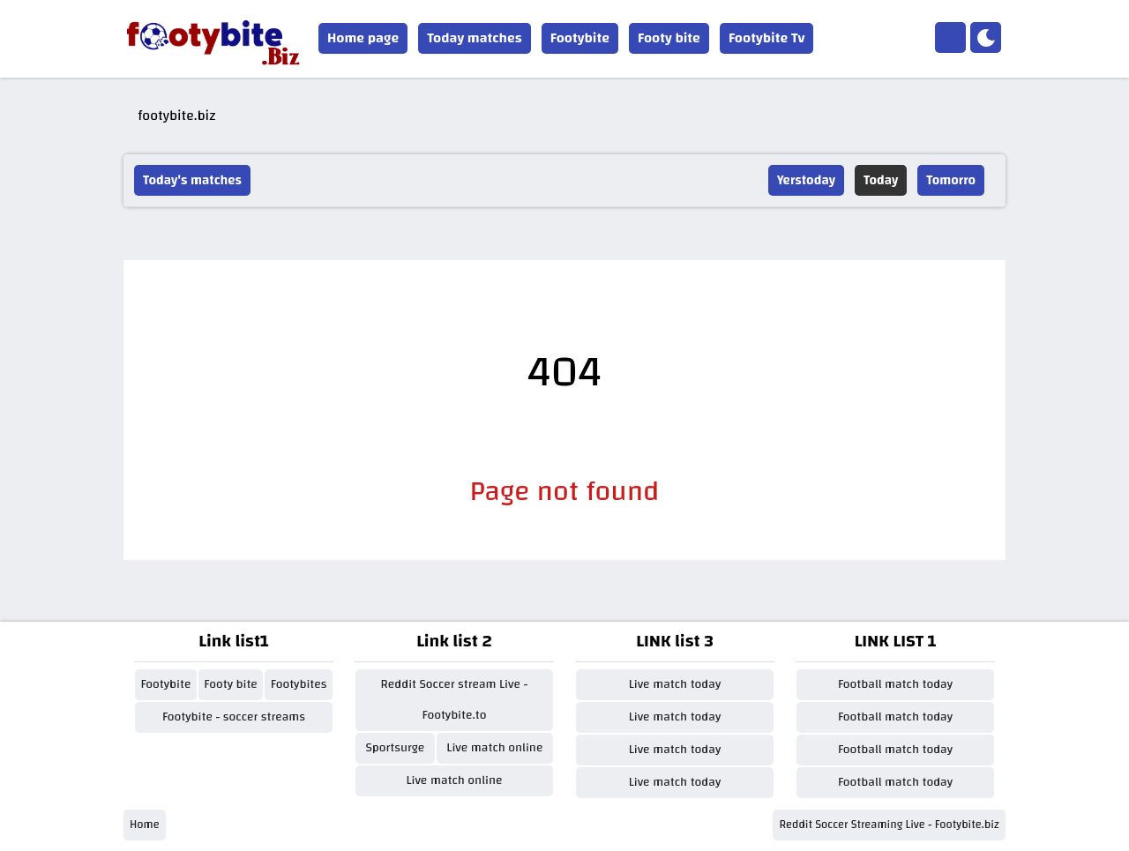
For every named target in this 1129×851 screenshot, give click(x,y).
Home (145, 824)
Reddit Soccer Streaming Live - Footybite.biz (889, 824)
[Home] (950, 37)
